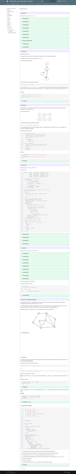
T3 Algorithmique (30, 3)
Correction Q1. (26, 18)
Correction (25, 100)
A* (39, 305)
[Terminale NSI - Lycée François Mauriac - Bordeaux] (7, 1)
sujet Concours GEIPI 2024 (31, 167)
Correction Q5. (26, 31)
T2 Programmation (23, 3)
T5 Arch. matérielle (45, 3)
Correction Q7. (26, 37)
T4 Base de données (37, 3)
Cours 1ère (51, 3)
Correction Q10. (26, 295)
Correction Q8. (26, 43)
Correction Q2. (26, 21)
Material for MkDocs (13, 472)
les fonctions (27, 401)
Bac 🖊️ (63, 3)
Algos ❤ (56, 3)
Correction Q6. (26, 34)
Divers (67, 3)
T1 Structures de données (14, 3)
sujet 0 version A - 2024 (30, 15)
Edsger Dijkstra (40, 303)
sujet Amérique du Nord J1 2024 (32, 250)
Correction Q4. (26, 28)
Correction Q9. (26, 278)
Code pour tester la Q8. (27, 40)
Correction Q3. (26, 24)
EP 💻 (60, 3)
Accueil (8, 3)
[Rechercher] (50, 1)
